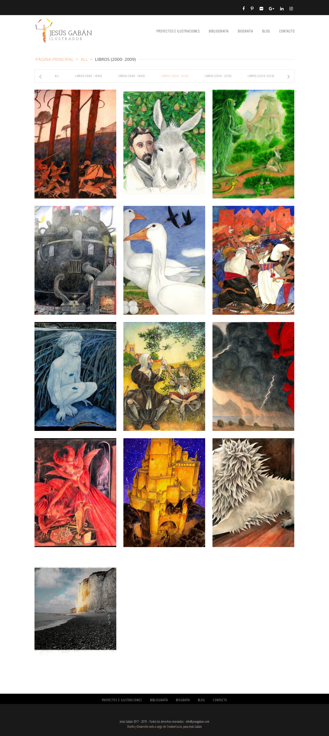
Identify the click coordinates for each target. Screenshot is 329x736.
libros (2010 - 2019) (218, 76)
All (84, 59)
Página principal (54, 59)
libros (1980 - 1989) (88, 76)
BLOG (266, 30)
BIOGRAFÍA (245, 30)
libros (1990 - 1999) (131, 76)
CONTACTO (287, 30)
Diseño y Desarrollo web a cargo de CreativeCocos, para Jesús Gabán (164, 726)
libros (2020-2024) (261, 76)
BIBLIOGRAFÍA (219, 30)
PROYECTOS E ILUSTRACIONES (178, 30)
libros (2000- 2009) (175, 76)
